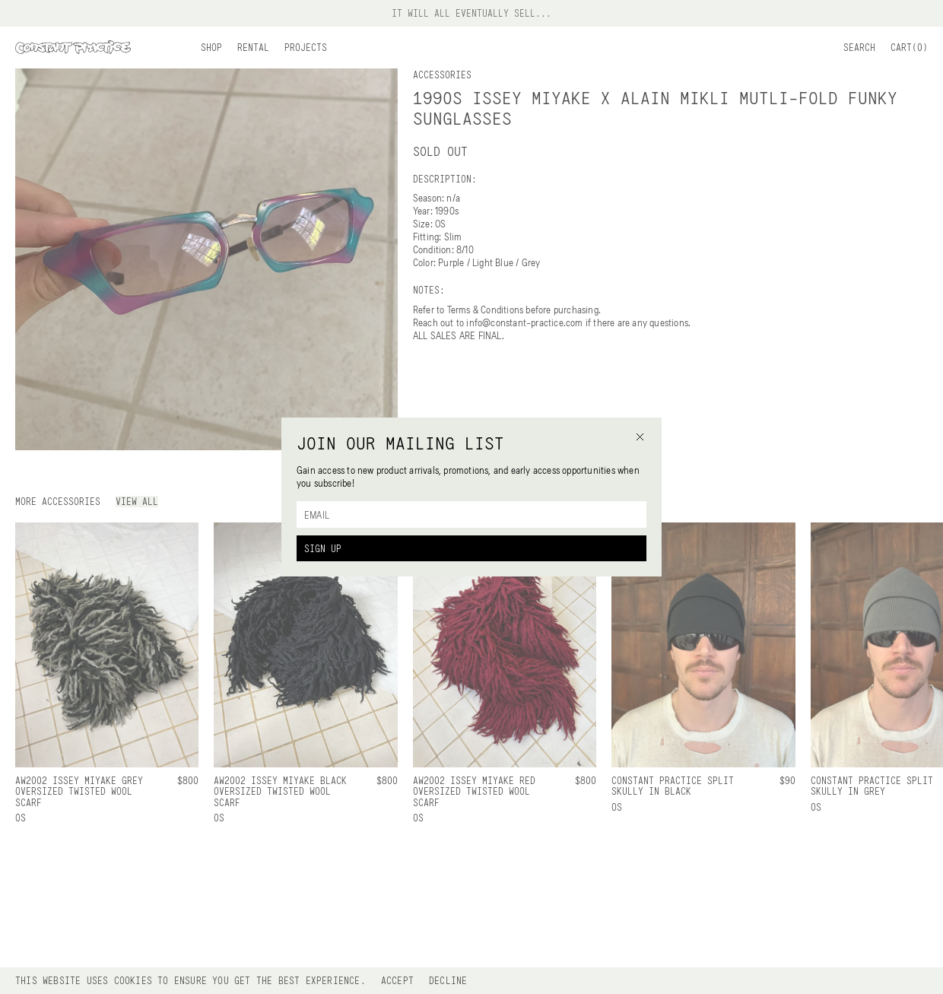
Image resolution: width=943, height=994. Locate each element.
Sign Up (322, 548)
